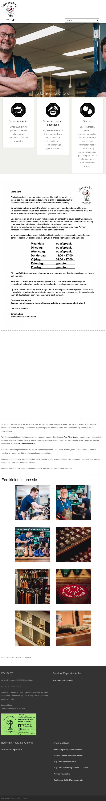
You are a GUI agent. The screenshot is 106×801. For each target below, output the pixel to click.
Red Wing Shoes (71, 437)
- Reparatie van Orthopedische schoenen (70, 768)
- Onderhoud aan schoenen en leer (68, 756)
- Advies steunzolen (61, 774)
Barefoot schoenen (27, 444)
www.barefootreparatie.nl (64, 680)
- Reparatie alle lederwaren (64, 762)
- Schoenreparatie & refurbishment (68, 750)
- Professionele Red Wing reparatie (68, 780)
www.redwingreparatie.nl (11, 750)
